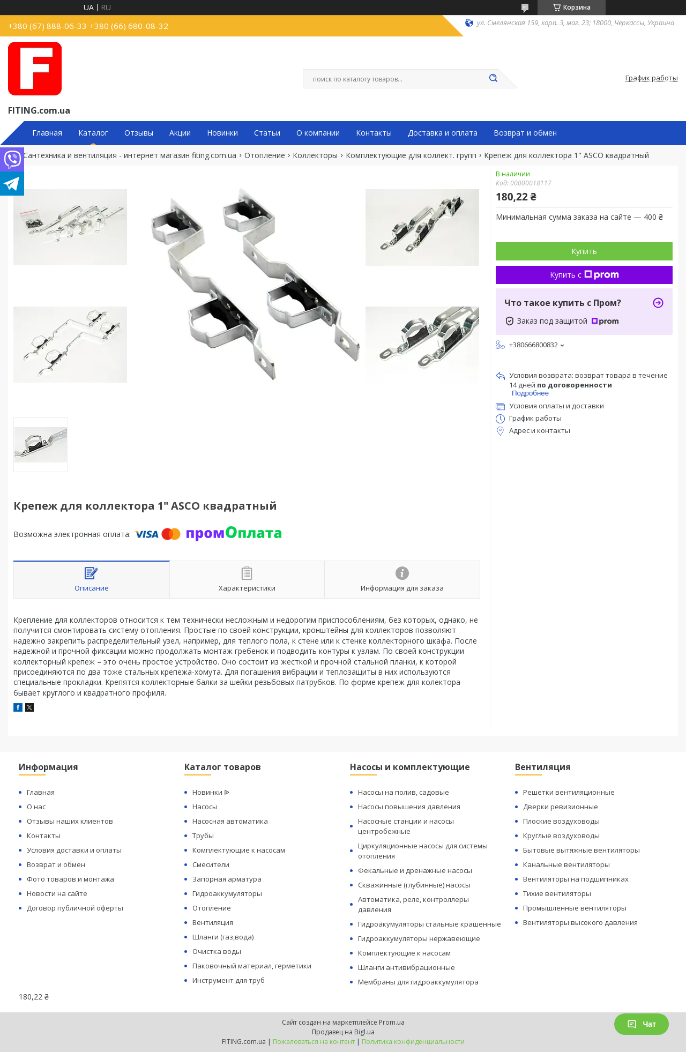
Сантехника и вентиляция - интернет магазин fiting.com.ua (129, 155)
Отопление (264, 155)
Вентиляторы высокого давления (580, 922)
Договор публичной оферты (75, 908)
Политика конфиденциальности (413, 1041)
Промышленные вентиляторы (575, 908)
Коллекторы (315, 155)
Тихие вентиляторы (557, 893)
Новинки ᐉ (210, 792)
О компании (318, 133)
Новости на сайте (57, 893)
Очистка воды (216, 951)
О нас (36, 806)
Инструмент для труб (228, 980)
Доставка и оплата (443, 133)
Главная (47, 133)
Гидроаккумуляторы (227, 893)
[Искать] (493, 78)
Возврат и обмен (525, 133)
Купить (584, 251)
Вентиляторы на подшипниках (576, 879)
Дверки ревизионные (560, 806)
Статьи (267, 133)
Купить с (584, 275)
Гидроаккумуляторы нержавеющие (419, 938)
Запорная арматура (227, 879)
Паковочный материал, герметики (251, 966)
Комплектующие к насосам (238, 850)
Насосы (205, 806)
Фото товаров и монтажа (70, 879)
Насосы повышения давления (409, 806)
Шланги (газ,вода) (222, 937)
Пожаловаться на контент (314, 1041)
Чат (641, 1024)
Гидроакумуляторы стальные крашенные (429, 924)
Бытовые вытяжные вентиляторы (581, 850)
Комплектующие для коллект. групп (411, 155)
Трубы (203, 835)
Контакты (374, 133)
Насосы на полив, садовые (403, 792)
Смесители (210, 864)
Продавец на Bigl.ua (343, 1031)
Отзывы (138, 133)
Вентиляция (212, 922)
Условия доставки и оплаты (74, 850)
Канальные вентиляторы (566, 864)
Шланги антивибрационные (406, 967)
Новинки (222, 133)
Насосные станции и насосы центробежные (406, 826)
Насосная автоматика (230, 821)
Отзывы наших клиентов (70, 821)
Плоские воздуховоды (561, 821)
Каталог (93, 133)
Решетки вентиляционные (569, 792)
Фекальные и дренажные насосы (415, 870)
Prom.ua (392, 1022)
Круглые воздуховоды (561, 835)
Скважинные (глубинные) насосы (414, 885)
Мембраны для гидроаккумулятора (418, 982)
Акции (180, 133)
